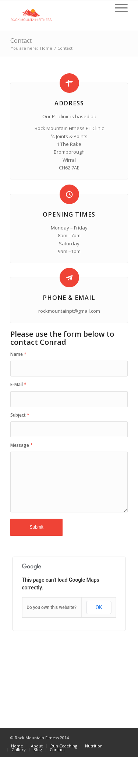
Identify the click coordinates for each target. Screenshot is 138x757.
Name (18, 354)
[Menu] (117, 7)
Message (21, 445)
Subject (19, 415)
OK (98, 607)
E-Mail (18, 384)
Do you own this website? (51, 607)
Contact (21, 40)
